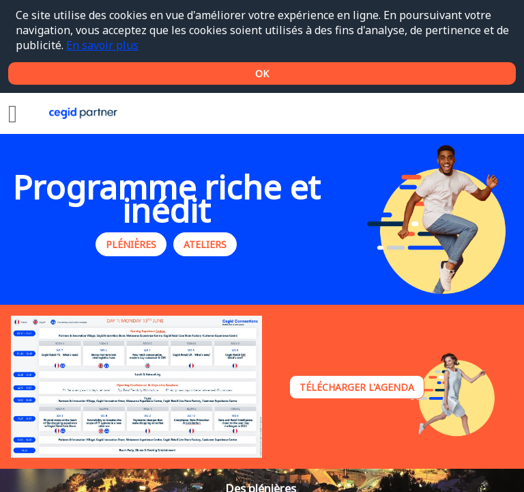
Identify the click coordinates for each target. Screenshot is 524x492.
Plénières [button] (131, 244)
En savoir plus (102, 45)
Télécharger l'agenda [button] (357, 387)
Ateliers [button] (205, 244)
